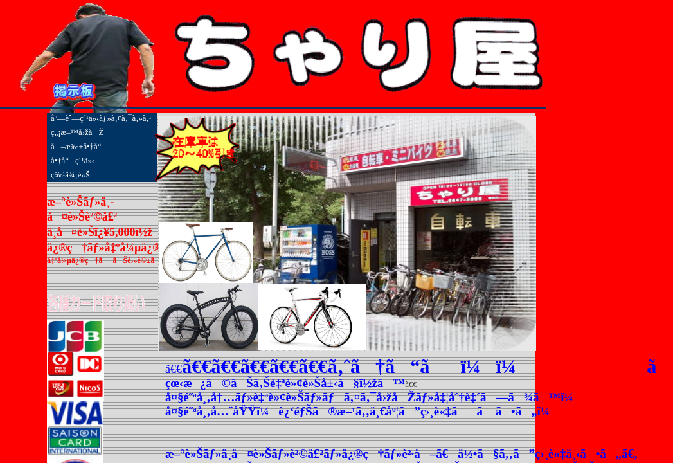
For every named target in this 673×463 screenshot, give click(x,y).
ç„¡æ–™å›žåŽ (77, 132)
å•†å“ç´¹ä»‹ (72, 160)
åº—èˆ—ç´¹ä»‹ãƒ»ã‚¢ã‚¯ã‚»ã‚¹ (101, 118)
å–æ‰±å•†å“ (79, 146)
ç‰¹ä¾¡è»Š (70, 174)
